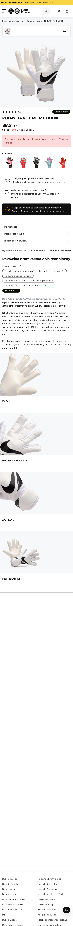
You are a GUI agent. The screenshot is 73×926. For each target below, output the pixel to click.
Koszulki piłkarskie (47, 914)
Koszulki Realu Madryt (49, 884)
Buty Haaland (9, 889)
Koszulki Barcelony (47, 889)
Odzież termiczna (46, 899)
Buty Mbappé (9, 894)
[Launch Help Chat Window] (66, 910)
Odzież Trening (45, 904)
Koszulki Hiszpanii (47, 909)
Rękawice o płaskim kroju (18, 276)
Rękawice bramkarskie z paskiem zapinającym (29, 280)
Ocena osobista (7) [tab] (14, 233)
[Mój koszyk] (67, 11)
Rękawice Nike (33, 21)
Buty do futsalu (10, 884)
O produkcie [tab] (10, 226)
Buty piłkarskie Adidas (13, 904)
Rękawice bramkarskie (12, 21)
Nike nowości (11, 266)
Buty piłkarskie (9, 879)
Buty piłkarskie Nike (12, 909)
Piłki (4, 914)
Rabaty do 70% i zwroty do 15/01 (28, 2)
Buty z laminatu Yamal (13, 899)
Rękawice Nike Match (53, 21)
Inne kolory (7, 153)
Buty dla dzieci (9, 919)
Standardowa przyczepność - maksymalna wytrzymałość (34, 271)
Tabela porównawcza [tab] (15, 240)
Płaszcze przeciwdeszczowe (52, 919)
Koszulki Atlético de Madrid (52, 894)
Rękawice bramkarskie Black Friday (23, 285)
